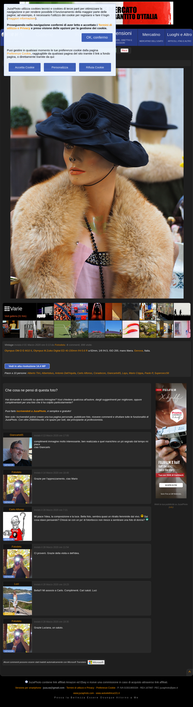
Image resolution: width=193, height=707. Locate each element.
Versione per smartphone (28, 687)
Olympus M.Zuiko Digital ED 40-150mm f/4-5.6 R (60, 350)
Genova (138, 350)
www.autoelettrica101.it (107, 693)
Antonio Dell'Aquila (65, 373)
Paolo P (149, 373)
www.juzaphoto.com (83, 693)
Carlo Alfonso (84, 373)
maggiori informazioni (21, 18)
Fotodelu (60, 344)
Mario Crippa (136, 373)
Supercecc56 (162, 373)
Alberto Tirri (34, 373)
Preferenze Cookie (19, 53)
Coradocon (100, 373)
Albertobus (48, 373)
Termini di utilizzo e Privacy (80, 687)
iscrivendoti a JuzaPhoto (31, 411)
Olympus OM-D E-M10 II (18, 350)
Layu (124, 373)
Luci (16, 583)
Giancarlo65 (114, 373)
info (171, 507)
